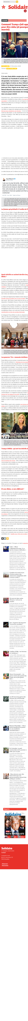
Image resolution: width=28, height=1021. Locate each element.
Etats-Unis (5, 66)
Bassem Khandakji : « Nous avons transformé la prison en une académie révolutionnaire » (17, 728)
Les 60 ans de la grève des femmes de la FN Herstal (17, 697)
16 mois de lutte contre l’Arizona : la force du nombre (16, 600)
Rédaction (5, 864)
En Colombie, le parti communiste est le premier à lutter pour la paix (17, 750)
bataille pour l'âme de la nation (19, 534)
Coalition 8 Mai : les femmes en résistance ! (17, 652)
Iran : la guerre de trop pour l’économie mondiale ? (17, 623)
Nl (25, 11)
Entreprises (6, 16)
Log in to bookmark (2, 538)
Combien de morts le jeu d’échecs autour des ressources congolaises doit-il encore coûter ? (17, 575)
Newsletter (5, 865)
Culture (14, 16)
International (14, 14)
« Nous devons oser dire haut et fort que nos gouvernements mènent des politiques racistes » (17, 776)
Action (23, 14)
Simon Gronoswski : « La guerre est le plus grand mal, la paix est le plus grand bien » (18, 676)
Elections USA (11, 68)
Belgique (5, 14)
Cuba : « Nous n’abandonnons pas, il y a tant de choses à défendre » (17, 548)
